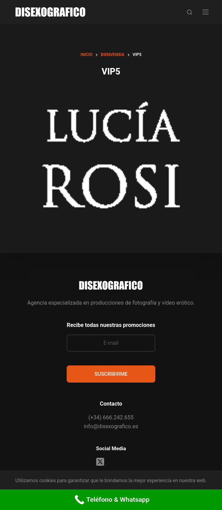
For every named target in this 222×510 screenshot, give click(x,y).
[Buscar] (189, 12)
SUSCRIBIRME (111, 374)
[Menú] (205, 12)
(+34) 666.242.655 (110, 417)
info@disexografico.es (111, 426)
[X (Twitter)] (100, 462)
